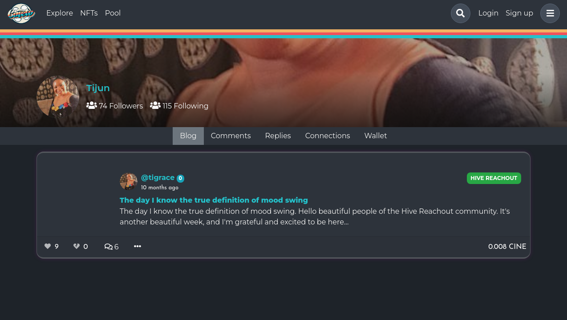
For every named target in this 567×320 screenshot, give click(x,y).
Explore (59, 13)
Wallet (375, 136)
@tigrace (159, 177)
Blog (188, 136)
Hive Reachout (493, 178)
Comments (231, 136)
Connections (327, 136)
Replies (278, 136)
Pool (113, 13)
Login (488, 13)
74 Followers (114, 106)
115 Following (179, 106)
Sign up (519, 13)
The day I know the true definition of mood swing (214, 200)
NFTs (89, 13)
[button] (548, 13)
